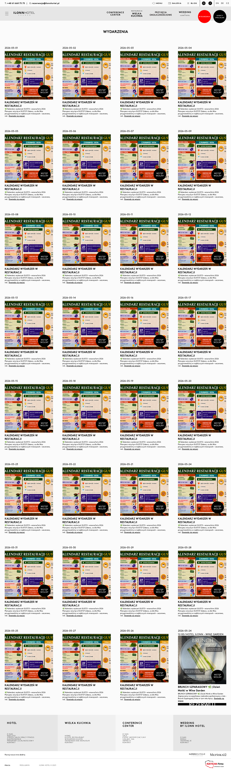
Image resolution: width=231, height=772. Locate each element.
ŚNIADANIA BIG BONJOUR (77, 741)
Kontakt (11, 742)
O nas (183, 737)
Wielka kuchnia (78, 723)
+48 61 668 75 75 (16, 3)
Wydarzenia (204, 16)
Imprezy (127, 741)
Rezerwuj (202, 704)
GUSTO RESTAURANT (74, 737)
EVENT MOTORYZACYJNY (134, 737)
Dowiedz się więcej (17, 116)
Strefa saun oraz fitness (20, 737)
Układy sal (129, 739)
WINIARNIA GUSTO (74, 739)
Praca (7, 765)
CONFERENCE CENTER (132, 724)
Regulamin (25, 765)
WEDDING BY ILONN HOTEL (192, 724)
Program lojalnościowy (20, 741)
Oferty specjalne (220, 16)
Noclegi (11, 735)
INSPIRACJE (186, 741)
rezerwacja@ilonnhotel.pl (45, 3)
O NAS (10, 734)
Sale (125, 735)
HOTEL (12, 723)
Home (68, 735)
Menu (183, 739)
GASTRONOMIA (14, 739)
